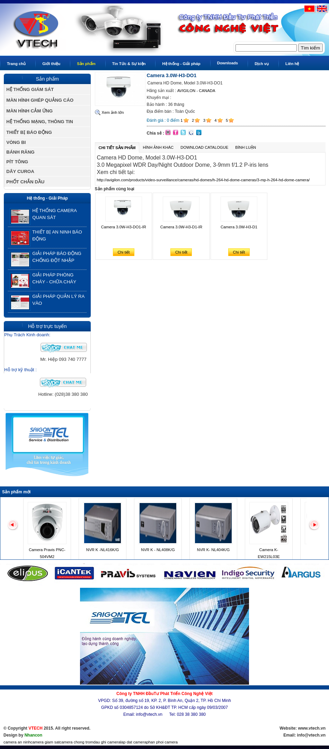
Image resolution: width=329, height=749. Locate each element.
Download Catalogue (204, 147)
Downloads (227, 63)
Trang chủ (16, 64)
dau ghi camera (106, 742)
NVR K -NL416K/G (102, 550)
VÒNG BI (16, 142)
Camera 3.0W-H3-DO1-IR (123, 227)
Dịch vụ (262, 64)
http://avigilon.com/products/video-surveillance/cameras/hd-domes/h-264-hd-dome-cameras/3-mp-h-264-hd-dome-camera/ (203, 180)
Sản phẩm (86, 64)
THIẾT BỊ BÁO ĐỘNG (29, 132)
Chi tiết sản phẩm (117, 148)
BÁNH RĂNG (20, 152)
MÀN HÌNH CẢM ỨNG (29, 110)
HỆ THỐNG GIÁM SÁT (30, 89)
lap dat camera (133, 742)
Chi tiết (123, 252)
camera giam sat (45, 742)
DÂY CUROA (20, 171)
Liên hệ (292, 64)
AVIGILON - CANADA (196, 91)
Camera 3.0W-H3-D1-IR (181, 227)
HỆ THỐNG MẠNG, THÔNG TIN (39, 121)
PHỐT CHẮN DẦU (25, 181)
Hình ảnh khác (158, 147)
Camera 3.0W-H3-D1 (239, 227)
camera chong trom (77, 742)
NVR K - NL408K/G (158, 550)
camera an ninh (16, 742)
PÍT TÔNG (17, 161)
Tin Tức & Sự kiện (129, 64)
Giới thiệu (51, 64)
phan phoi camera (162, 742)
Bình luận (245, 147)
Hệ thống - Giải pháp (181, 64)
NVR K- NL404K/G (213, 550)
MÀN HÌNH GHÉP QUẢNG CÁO (39, 100)
